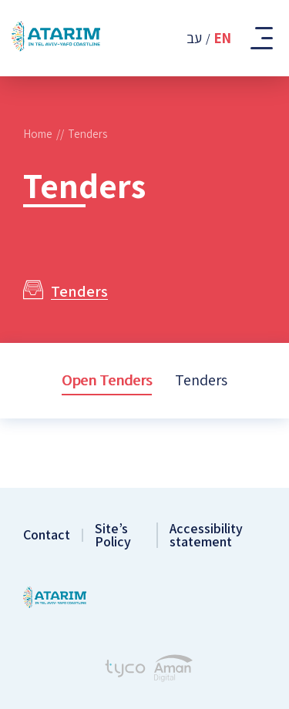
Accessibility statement (206, 535)
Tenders (201, 380)
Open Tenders (107, 380)
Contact (46, 535)
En (222, 38)
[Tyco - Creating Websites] (125, 670)
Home (37, 133)
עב (194, 38)
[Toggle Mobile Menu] (260, 38)
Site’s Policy (113, 535)
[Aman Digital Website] (173, 670)
